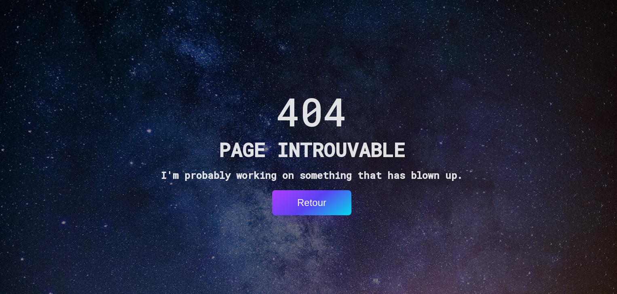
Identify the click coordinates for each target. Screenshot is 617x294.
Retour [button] (311, 202)
